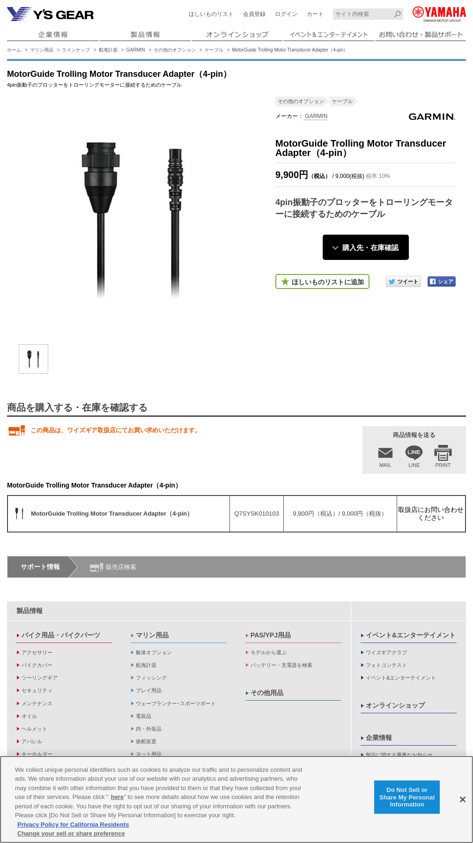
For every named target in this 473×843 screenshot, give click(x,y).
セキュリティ (37, 690)
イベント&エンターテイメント (411, 635)
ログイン (286, 14)
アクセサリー (37, 652)
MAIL (385, 465)
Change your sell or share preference (71, 833)
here (117, 796)
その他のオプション (175, 49)
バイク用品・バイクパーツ (61, 635)
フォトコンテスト (386, 665)
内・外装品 (149, 729)
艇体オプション (154, 652)
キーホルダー (37, 754)
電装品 (143, 716)
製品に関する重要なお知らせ (399, 755)
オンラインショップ (395, 705)
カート (315, 14)
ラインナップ (76, 49)
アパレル (32, 741)
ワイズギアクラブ (386, 652)
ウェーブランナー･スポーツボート (176, 703)
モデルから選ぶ (269, 652)
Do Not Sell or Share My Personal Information (407, 797)
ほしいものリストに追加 (328, 282)
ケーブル (214, 49)
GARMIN (135, 49)
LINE (414, 465)
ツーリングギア (40, 677)
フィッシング (151, 677)
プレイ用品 (149, 690)
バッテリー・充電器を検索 (281, 665)
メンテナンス (37, 703)
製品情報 (29, 610)
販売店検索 (121, 566)
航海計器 (108, 49)
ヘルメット (34, 729)
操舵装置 (146, 741)
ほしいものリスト (211, 14)
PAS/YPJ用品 (271, 635)
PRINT (443, 465)
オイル (29, 716)
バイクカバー (37, 665)
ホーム (14, 49)
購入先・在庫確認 (370, 247)
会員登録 (254, 14)
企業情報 (379, 737)
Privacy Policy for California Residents (73, 824)
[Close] (462, 799)
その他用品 (267, 692)
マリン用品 (41, 49)
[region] (236, 799)
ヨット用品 (149, 754)
